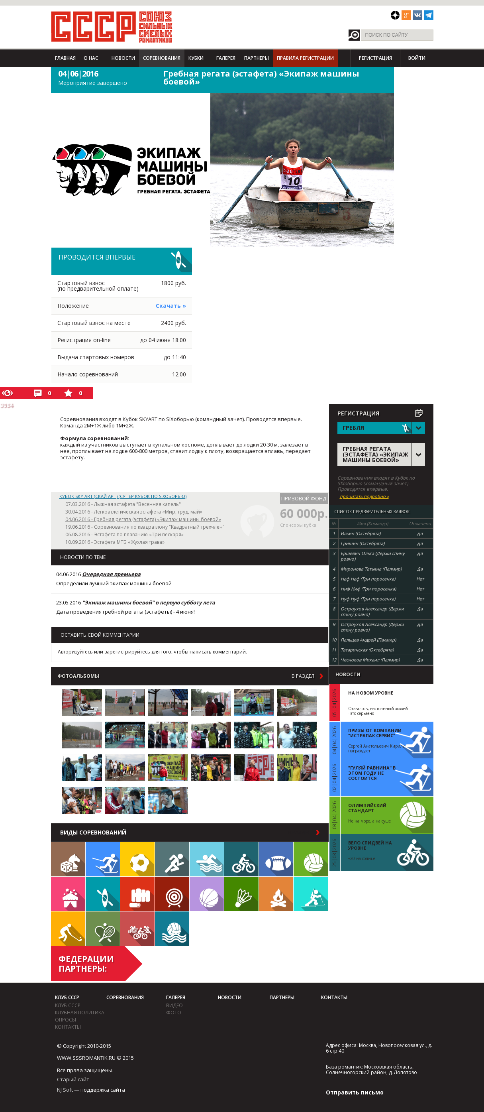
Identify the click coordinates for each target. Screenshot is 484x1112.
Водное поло (172, 928)
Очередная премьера (111, 574)
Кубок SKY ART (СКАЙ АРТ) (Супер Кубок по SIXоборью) (122, 496)
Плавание (207, 859)
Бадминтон (241, 894)
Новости (123, 58)
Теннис (103, 928)
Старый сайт (73, 1079)
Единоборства (137, 894)
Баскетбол (207, 894)
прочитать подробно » (364, 496)
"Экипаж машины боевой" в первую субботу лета (148, 602)
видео (174, 1005)
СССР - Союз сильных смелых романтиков (111, 26)
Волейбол (311, 859)
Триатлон (137, 928)
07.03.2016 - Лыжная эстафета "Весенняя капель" (123, 504)
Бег (172, 859)
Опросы (65, 1019)
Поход (276, 894)
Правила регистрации (305, 58)
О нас (91, 58)
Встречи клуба (68, 894)
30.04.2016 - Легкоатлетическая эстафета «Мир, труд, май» (133, 511)
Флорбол (68, 928)
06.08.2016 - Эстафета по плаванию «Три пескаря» (124, 534)
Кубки (196, 58)
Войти (416, 58)
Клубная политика (79, 1012)
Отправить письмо (355, 1092)
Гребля (103, 894)
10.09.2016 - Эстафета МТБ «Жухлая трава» (115, 542)
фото (173, 1012)
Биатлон (311, 894)
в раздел (303, 676)
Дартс (172, 894)
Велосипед (241, 859)
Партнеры (256, 58)
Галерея (225, 58)
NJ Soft (65, 1089)
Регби (276, 859)
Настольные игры (68, 859)
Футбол (137, 859)
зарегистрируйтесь (127, 651)
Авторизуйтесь (75, 651)
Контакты (68, 1026)
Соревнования (161, 58)
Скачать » (171, 305)
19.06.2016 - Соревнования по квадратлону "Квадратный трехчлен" (145, 527)
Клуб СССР (67, 997)
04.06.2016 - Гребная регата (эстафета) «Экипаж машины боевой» (143, 519)
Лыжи (103, 859)
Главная (65, 58)
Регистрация (375, 58)
